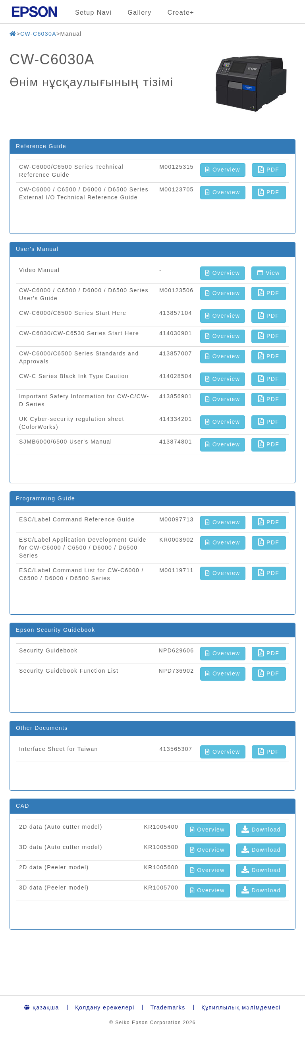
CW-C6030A (38, 34)
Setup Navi (93, 12)
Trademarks (167, 1007)
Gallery (139, 12)
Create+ (181, 12)
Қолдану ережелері (105, 1007)
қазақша (41, 1007)
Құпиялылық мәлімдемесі (241, 1007)
